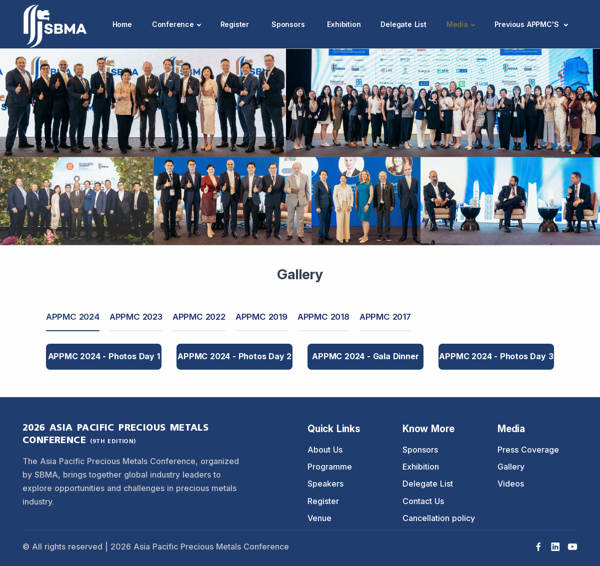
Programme (330, 467)
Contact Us (423, 501)
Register (234, 24)
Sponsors (288, 24)
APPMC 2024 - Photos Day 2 (235, 356)
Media (457, 24)
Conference (173, 24)
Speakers (326, 484)
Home (122, 24)
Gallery (511, 467)
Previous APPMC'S (528, 24)
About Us (325, 450)
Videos (511, 484)
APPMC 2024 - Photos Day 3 (496, 356)
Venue (320, 518)
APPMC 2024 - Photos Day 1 (104, 356)
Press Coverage (528, 450)
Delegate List (403, 24)
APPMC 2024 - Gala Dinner (365, 356)
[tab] (73, 317)
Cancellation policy (438, 518)
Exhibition (343, 24)
